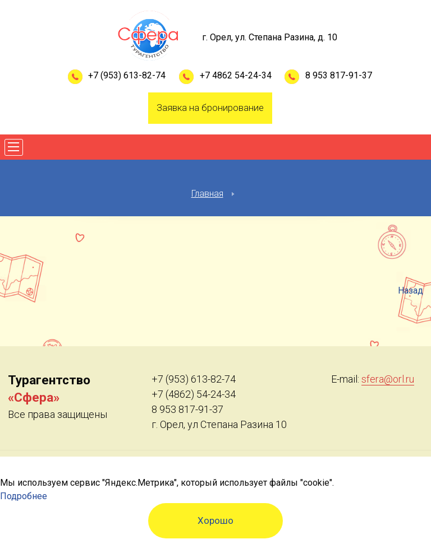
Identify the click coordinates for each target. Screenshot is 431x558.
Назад (410, 290)
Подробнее (23, 496)
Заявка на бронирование (210, 107)
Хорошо (215, 520)
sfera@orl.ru (387, 379)
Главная (207, 193)
